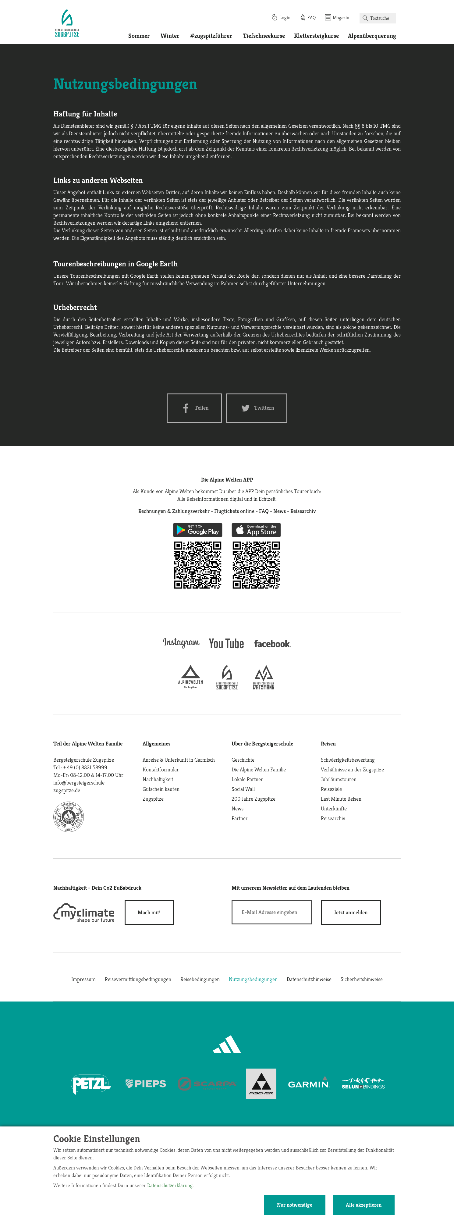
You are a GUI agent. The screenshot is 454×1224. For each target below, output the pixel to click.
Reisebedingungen (200, 979)
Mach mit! (149, 912)
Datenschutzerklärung (170, 1185)
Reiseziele (331, 788)
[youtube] (227, 649)
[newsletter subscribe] (351, 912)
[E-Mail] (272, 912)
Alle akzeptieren (363, 1204)
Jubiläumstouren (338, 779)
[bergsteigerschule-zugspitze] (227, 687)
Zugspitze (153, 798)
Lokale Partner (247, 779)
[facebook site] (272, 648)
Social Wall (243, 788)
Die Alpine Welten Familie (259, 769)
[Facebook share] (194, 408)
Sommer (139, 36)
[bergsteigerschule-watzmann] (263, 687)
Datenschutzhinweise (309, 979)
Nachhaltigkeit (158, 779)
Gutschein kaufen (161, 788)
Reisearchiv (333, 818)
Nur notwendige (294, 1204)
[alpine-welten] (190, 687)
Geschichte (243, 759)
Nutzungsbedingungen (253, 979)
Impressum (83, 979)
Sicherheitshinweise (362, 979)
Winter (170, 36)
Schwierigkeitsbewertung (348, 759)
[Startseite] (67, 23)
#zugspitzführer (211, 36)
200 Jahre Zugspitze (253, 798)
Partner (240, 818)
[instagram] (181, 649)
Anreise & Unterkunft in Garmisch (179, 759)
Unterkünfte (334, 808)
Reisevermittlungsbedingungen (138, 979)
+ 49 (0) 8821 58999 (85, 767)
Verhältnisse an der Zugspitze (352, 769)
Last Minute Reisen (341, 798)
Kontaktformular (161, 769)
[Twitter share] (256, 408)
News (237, 808)
